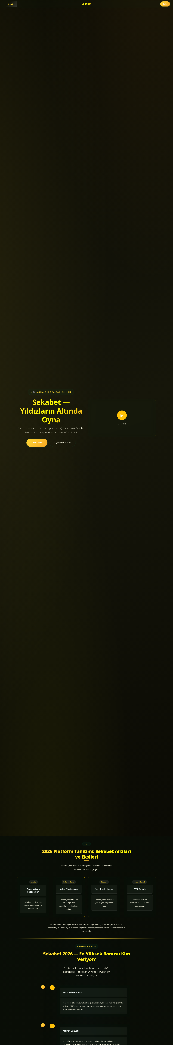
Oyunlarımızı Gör (63, 442)
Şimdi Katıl (36, 442)
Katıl (165, 4)
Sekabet (86, 4)
